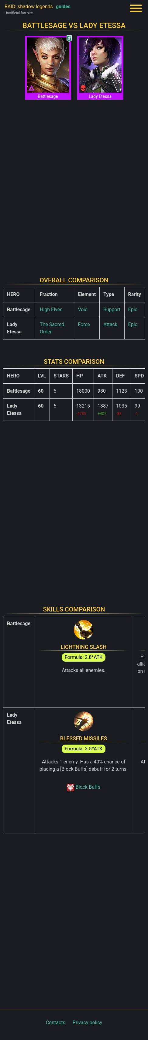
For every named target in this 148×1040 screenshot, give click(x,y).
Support (111, 309)
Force (84, 324)
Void (83, 309)
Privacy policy (87, 1022)
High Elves (51, 309)
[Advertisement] (74, 184)
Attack (110, 324)
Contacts (55, 1022)
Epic (132, 309)
